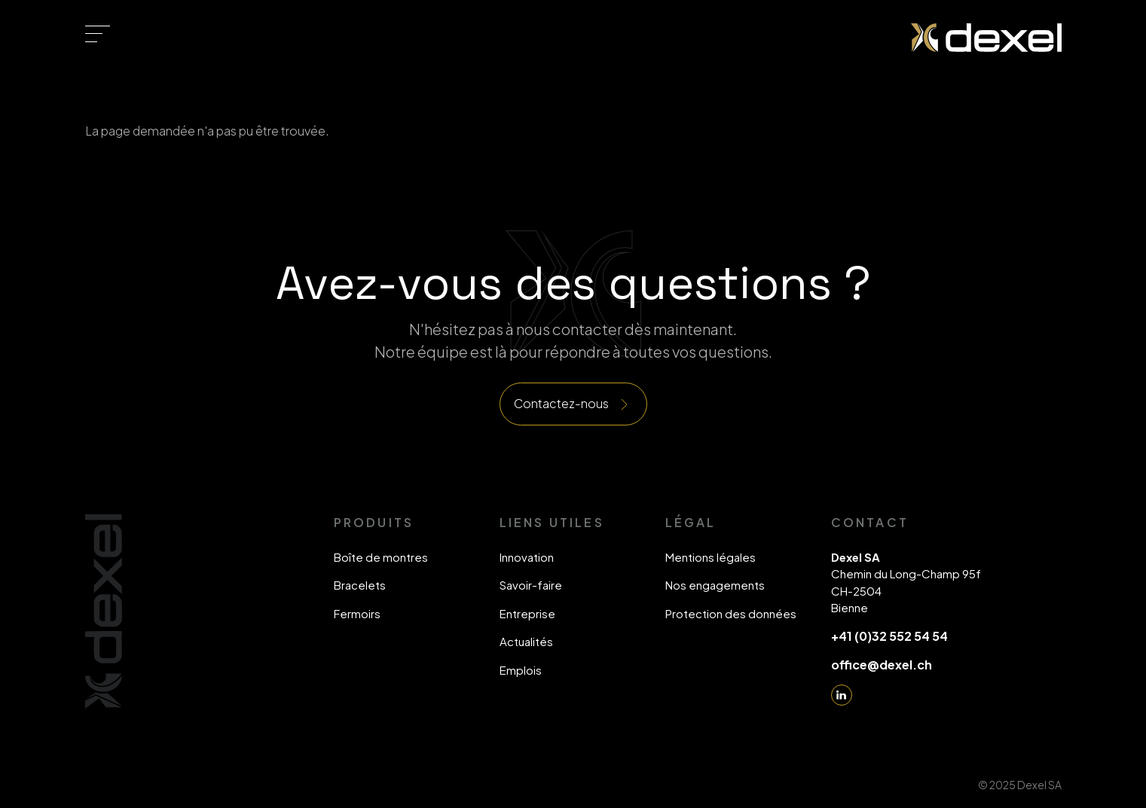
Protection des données (730, 613)
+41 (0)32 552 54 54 (889, 636)
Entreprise (527, 613)
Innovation (527, 557)
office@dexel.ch (881, 664)
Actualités (526, 641)
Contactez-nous (561, 403)
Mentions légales (710, 557)
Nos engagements (715, 585)
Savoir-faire (531, 585)
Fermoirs (357, 613)
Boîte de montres (381, 557)
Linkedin (841, 695)
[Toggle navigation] (97, 34)
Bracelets (360, 585)
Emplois (521, 670)
